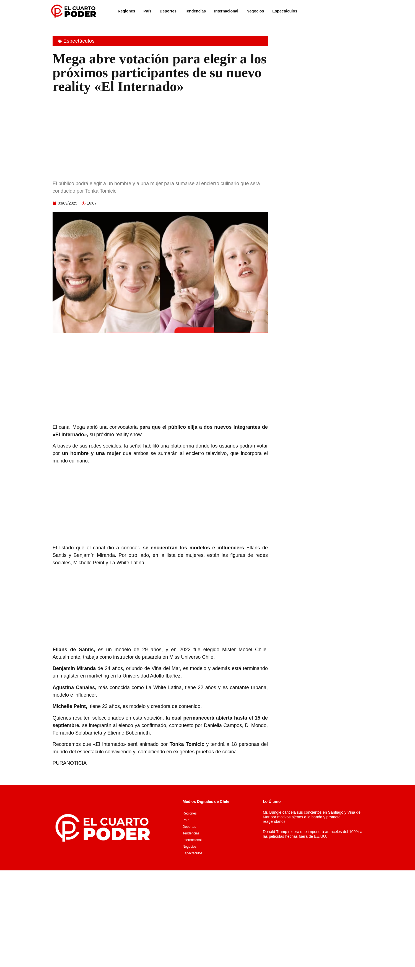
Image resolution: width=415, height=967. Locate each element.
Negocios (255, 11)
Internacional (226, 11)
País (148, 11)
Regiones (126, 11)
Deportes (168, 11)
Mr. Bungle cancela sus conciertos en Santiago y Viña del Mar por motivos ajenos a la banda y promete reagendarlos (312, 817)
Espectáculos (284, 11)
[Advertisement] (160, 135)
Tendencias (195, 11)
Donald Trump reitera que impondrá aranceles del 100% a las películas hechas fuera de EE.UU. (312, 834)
